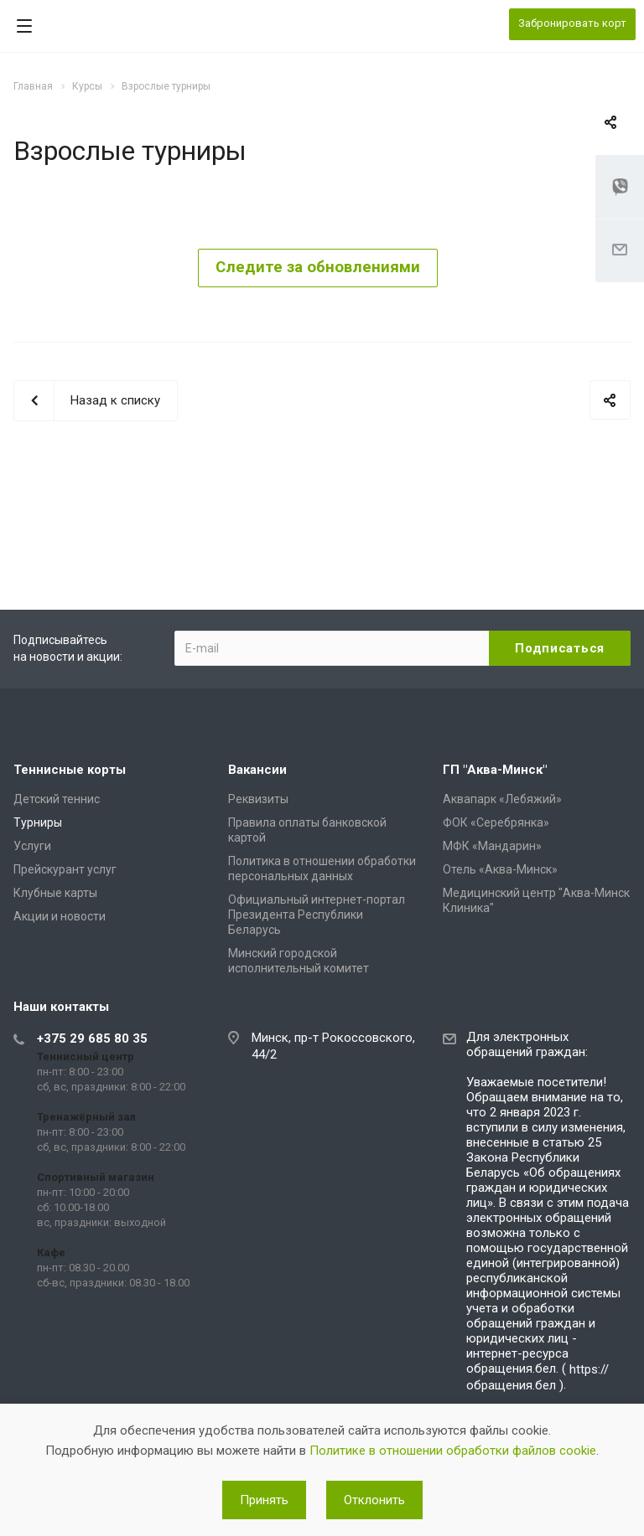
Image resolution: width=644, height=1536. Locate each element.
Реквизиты (258, 799)
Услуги (32, 846)
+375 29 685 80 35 (92, 1038)
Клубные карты (55, 892)
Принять (264, 1500)
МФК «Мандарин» (492, 846)
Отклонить (374, 1500)
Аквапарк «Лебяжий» (502, 799)
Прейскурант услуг (65, 869)
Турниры (37, 822)
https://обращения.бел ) (537, 1377)
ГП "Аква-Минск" (495, 769)
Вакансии (257, 769)
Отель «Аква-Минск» (500, 869)
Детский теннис (56, 799)
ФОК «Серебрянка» (496, 822)
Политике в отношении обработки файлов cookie (452, 1450)
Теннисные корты (69, 769)
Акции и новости (59, 916)
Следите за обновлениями (318, 267)
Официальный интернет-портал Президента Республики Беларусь (316, 914)
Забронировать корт (572, 23)
